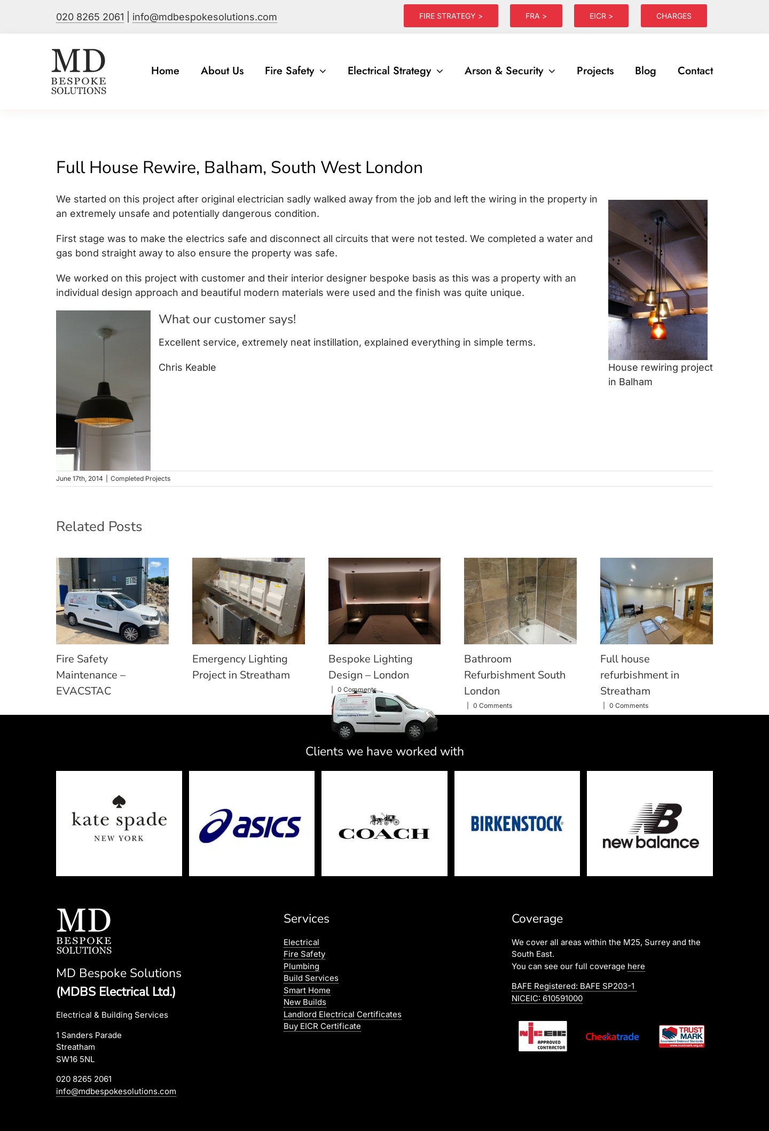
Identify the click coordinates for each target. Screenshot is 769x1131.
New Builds (305, 1002)
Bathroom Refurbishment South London (515, 675)
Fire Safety (304, 954)
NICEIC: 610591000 (547, 998)
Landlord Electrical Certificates (343, 1014)
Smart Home (307, 990)
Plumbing (301, 966)
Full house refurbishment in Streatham (639, 675)
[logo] (79, 48)
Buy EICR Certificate (322, 1026)
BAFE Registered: (574, 986)
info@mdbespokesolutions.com (204, 16)
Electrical (301, 942)
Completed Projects (140, 478)
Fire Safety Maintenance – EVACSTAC (90, 675)
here (636, 966)
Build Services (311, 978)
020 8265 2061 (90, 16)
